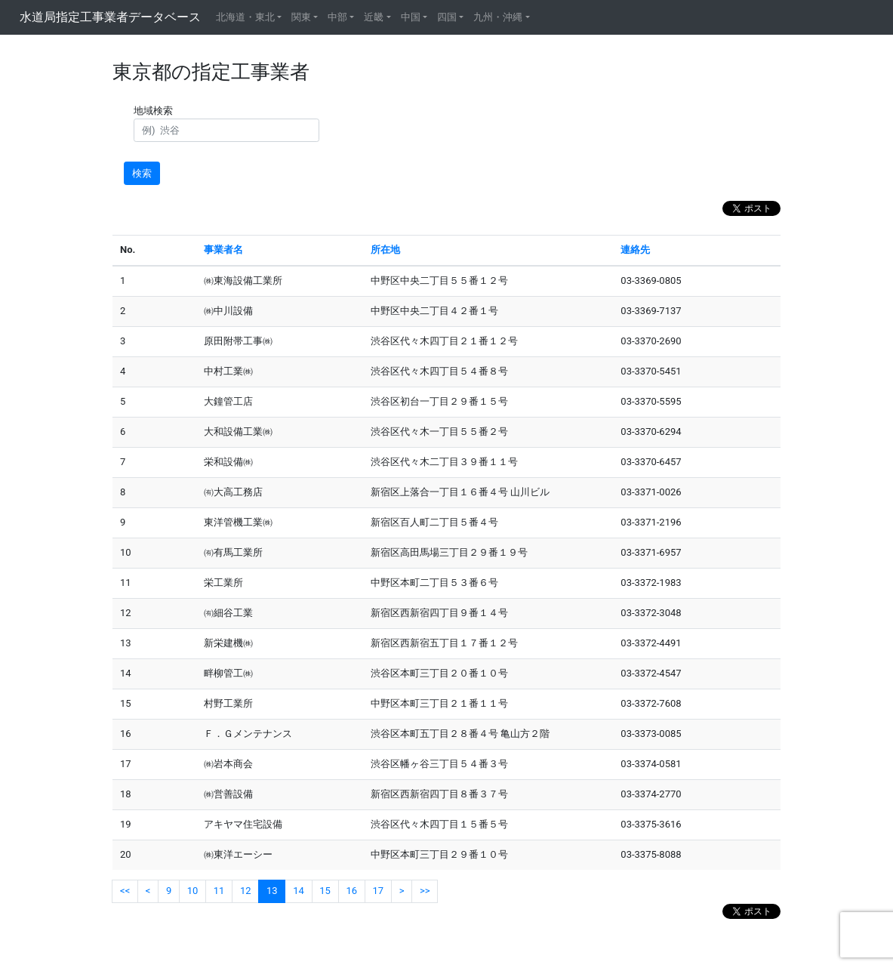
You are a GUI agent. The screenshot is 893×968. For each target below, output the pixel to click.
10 (193, 890)
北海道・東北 (245, 17)
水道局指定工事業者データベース (110, 17)
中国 (410, 17)
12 (245, 890)
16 (351, 890)
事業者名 (223, 249)
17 (378, 890)
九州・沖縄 (497, 17)
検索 (142, 173)
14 (298, 890)
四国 (447, 17)
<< (125, 890)
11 (219, 890)
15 (325, 890)
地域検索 (155, 110)
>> (425, 890)
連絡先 (635, 249)
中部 (337, 17)
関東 (301, 17)
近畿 (373, 17)
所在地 (385, 249)
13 (272, 890)
